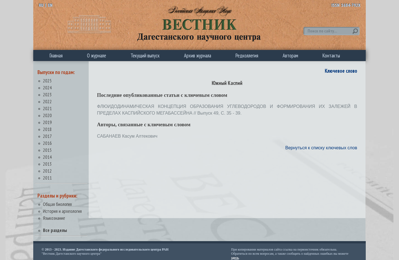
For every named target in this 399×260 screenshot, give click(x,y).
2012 (47, 171)
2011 (47, 178)
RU (41, 5)
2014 (47, 157)
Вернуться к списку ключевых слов (321, 147)
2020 (47, 115)
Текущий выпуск (145, 55)
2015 (47, 150)
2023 (47, 94)
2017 (47, 136)
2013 (47, 164)
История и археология (62, 211)
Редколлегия (247, 55)
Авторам (290, 55)
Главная (56, 55)
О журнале (96, 55)
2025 (47, 80)
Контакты (331, 55)
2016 (47, 143)
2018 (47, 129)
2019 (47, 122)
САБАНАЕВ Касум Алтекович (127, 136)
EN (50, 5)
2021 (47, 108)
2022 (47, 101)
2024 (47, 87)
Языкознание (54, 218)
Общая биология (57, 204)
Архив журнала (197, 55)
